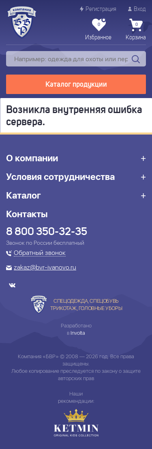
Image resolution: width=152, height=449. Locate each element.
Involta (78, 333)
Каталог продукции (76, 84)
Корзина (136, 30)
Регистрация (98, 9)
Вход (137, 9)
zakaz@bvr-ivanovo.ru (45, 268)
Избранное (98, 30)
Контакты (27, 214)
